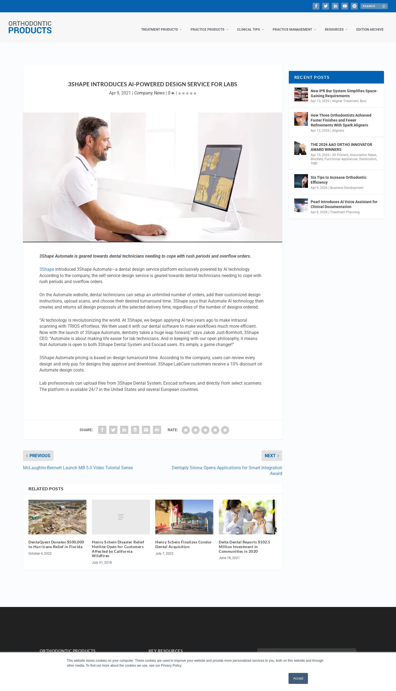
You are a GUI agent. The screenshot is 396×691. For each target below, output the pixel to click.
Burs (363, 95)
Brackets (317, 154)
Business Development (346, 182)
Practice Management (292, 24)
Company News (149, 87)
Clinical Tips (248, 24)
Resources (334, 24)
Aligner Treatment (345, 95)
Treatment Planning (345, 207)
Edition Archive (370, 24)
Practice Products (207, 24)
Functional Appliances (341, 154)
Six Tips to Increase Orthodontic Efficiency (338, 174)
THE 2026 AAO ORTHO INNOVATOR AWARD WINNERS (341, 141)
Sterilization (368, 154)
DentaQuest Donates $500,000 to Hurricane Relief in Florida (56, 538)
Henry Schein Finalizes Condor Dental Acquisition (183, 538)
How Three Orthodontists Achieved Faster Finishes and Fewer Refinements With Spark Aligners (341, 115)
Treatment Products (159, 24)
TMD (314, 158)
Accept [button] (298, 678)
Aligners (338, 125)
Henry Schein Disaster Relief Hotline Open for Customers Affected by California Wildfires (118, 543)
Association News (363, 149)
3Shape (46, 263)
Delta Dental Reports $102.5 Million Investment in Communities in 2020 (244, 541)
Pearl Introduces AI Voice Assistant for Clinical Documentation (344, 198)
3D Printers (340, 149)
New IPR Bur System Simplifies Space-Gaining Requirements (344, 88)
